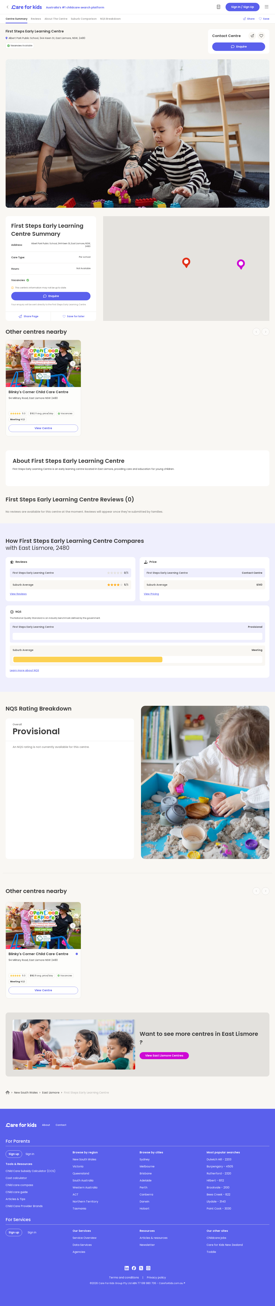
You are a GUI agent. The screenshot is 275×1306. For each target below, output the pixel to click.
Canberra (146, 1194)
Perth (143, 1187)
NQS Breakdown (110, 19)
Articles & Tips (15, 1199)
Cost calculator (16, 1178)
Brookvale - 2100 (218, 1187)
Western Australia (85, 1187)
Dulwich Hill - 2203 (219, 1159)
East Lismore (50, 1093)
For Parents (18, 1141)
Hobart (144, 1209)
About (46, 1125)
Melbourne (147, 1166)
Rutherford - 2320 (219, 1173)
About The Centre (56, 19)
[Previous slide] (14, 363)
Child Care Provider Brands (24, 1206)
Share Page (28, 316)
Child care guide (17, 1192)
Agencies (79, 1252)
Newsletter (147, 1245)
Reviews (36, 19)
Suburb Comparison (84, 19)
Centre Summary (16, 19)
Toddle (211, 1252)
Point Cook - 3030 (219, 1209)
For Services (18, 1219)
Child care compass (19, 1185)
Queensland (81, 1173)
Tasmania (79, 1209)
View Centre (43, 428)
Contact (61, 1125)
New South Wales (26, 1093)
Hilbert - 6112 (215, 1180)
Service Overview (84, 1238)
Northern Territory (85, 1202)
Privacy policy (156, 1277)
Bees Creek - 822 (218, 1194)
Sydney (145, 1159)
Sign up (14, 1154)
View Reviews (18, 594)
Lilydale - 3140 (216, 1202)
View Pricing (151, 594)
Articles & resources (153, 1238)
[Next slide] (73, 363)
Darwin (144, 1202)
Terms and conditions (124, 1277)
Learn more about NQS (24, 670)
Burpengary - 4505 (220, 1166)
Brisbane (146, 1173)
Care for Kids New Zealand (225, 1245)
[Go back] (8, 7)
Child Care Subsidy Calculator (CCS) (30, 1171)
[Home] (8, 1092)
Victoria (78, 1166)
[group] (43, 363)
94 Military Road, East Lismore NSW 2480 (33, 398)
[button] (23, 382)
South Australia (83, 1180)
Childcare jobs (216, 1238)
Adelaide (146, 1180)
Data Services (82, 1245)
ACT (75, 1194)
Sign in (30, 1154)
